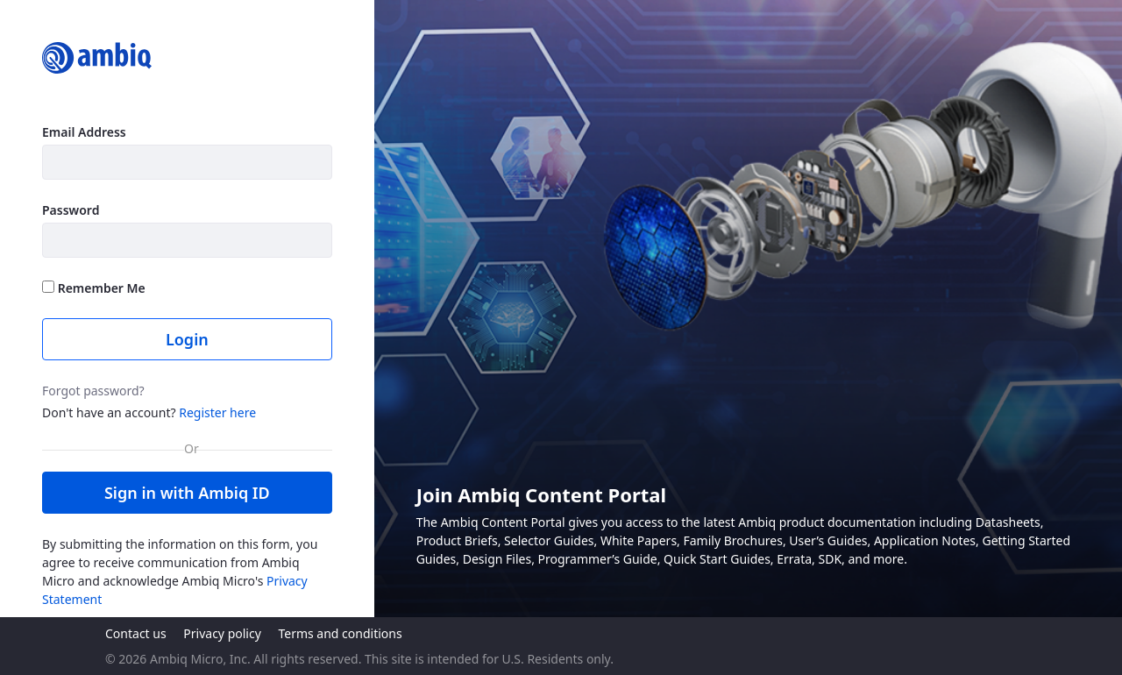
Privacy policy (222, 633)
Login (187, 339)
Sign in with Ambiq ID (187, 492)
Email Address (84, 132)
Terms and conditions (339, 633)
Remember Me (94, 288)
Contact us (136, 633)
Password (70, 210)
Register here (217, 412)
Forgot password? (93, 390)
